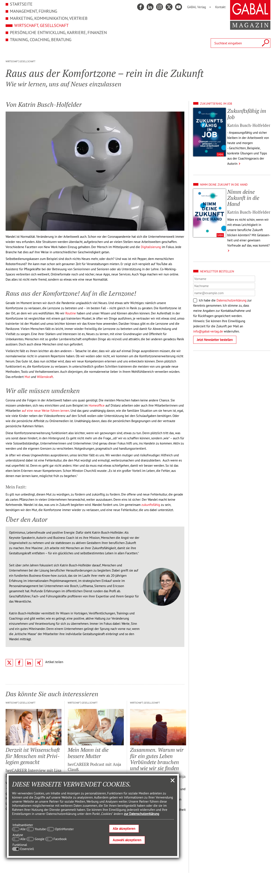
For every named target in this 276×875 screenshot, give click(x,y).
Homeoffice (97, 405)
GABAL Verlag (196, 7)
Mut (27, 377)
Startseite (21, 4)
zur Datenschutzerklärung (141, 814)
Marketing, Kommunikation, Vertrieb (49, 18)
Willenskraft (45, 377)
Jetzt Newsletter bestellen (215, 340)
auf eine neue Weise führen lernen (45, 411)
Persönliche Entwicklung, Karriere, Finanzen (58, 32)
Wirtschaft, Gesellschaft (41, 25)
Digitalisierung (151, 247)
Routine (70, 313)
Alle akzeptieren (124, 829)
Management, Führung (33, 11)
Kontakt (220, 7)
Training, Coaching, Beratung (40, 39)
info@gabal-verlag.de (208, 331)
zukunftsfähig (150, 505)
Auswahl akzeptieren (127, 840)
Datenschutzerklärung (231, 300)
